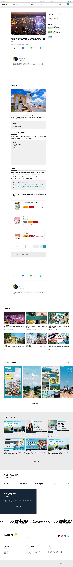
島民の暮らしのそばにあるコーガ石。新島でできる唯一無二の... (56, 28)
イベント (23, 4)
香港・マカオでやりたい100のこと (20, 187)
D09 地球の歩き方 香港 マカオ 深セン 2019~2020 (33, 202)
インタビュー (54, 35)
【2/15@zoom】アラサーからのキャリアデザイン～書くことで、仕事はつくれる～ (36, 453)
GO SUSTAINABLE (29, 551)
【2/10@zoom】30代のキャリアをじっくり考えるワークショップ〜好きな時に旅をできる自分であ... (58, 453)
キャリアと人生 (39, 4)
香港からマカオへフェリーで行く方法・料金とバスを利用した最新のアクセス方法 (28, 186)
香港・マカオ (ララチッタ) (28, 232)
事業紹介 (44, 1)
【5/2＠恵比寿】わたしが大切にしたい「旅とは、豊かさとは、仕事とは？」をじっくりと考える (36, 435)
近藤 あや (56, 349)
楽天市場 (31, 207)
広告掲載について (56, 1)
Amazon (26, 207)
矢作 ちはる (34, 329)
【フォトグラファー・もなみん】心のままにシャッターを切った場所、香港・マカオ (36, 347)
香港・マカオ (6, 345)
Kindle (26, 221)
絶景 (27, 254)
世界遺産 (23, 254)
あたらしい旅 (56, 18)
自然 (35, 556)
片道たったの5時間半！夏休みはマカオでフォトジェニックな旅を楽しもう (58, 327)
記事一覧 (17, 4)
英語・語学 (36, 553)
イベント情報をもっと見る (36, 461)
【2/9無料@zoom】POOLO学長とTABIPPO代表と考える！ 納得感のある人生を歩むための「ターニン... (14, 453)
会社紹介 (40, 1)
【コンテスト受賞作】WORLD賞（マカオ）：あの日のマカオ (14, 347)
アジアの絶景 (16, 254)
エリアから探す (54, 26)
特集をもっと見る (35, 403)
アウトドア (55, 4)
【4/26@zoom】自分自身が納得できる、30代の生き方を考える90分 (14, 435)
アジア (49, 345)
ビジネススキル (44, 4)
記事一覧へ (21, 60)
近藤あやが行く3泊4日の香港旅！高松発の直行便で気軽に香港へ (58, 347)
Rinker (27, 219)
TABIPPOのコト (51, 18)
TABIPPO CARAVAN (7, 325)
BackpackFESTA (28, 553)
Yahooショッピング (39, 207)
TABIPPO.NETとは (35, 1)
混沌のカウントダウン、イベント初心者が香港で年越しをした (14, 327)
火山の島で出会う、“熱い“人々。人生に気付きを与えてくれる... (56, 32)
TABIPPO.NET (12, 349)
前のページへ (18, 246)
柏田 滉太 (20, 57)
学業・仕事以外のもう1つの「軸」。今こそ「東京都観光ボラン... (56, 37)
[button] (68, 363)
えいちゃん (11, 329)
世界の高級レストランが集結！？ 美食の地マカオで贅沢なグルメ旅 (36, 327)
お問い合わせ (63, 1)
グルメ (27, 325)
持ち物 (36, 552)
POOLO (48, 1)
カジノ (20, 254)
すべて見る (60, 24)
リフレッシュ (50, 4)
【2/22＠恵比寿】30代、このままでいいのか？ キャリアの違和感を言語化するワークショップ (58, 435)
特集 (20, 4)
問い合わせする (18, 506)
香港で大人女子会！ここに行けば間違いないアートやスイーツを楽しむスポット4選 (28, 184)
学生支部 (52, 1)
